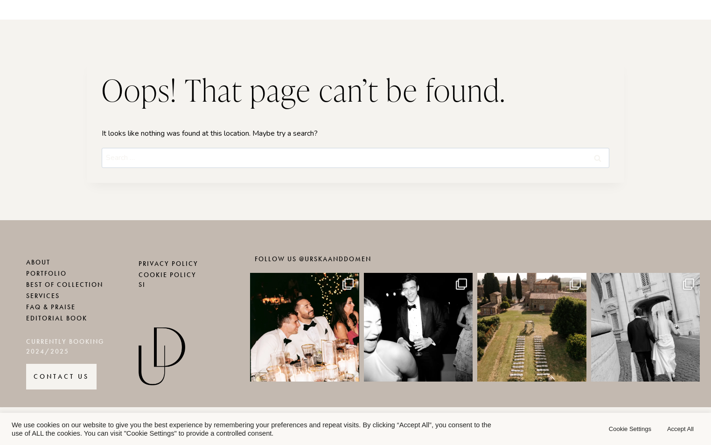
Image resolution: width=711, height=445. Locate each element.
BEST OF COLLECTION (64, 285)
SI (142, 285)
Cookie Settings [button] (630, 428)
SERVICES (43, 296)
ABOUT (38, 262)
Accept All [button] (680, 428)
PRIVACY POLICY (168, 264)
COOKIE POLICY (167, 275)
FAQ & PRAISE (51, 307)
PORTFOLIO (46, 274)
